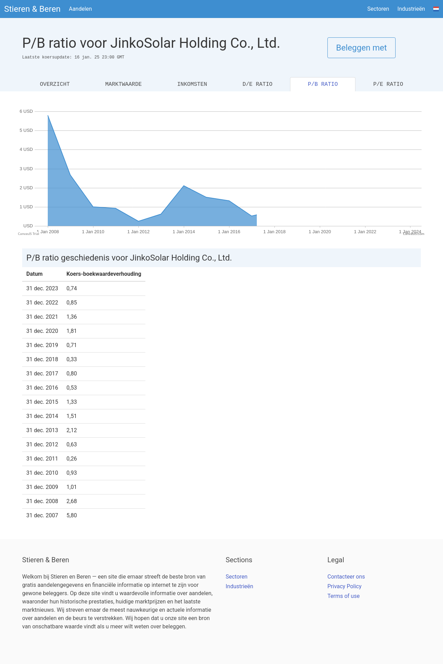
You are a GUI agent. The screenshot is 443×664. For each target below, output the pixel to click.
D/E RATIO (257, 84)
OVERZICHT (55, 84)
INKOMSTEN (192, 84)
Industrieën (411, 9)
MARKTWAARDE (123, 84)
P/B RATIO (323, 84)
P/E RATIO (388, 84)
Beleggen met (361, 48)
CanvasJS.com (413, 233)
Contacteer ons (346, 576)
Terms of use (343, 596)
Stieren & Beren (32, 9)
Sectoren (378, 9)
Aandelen (80, 9)
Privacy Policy (344, 586)
